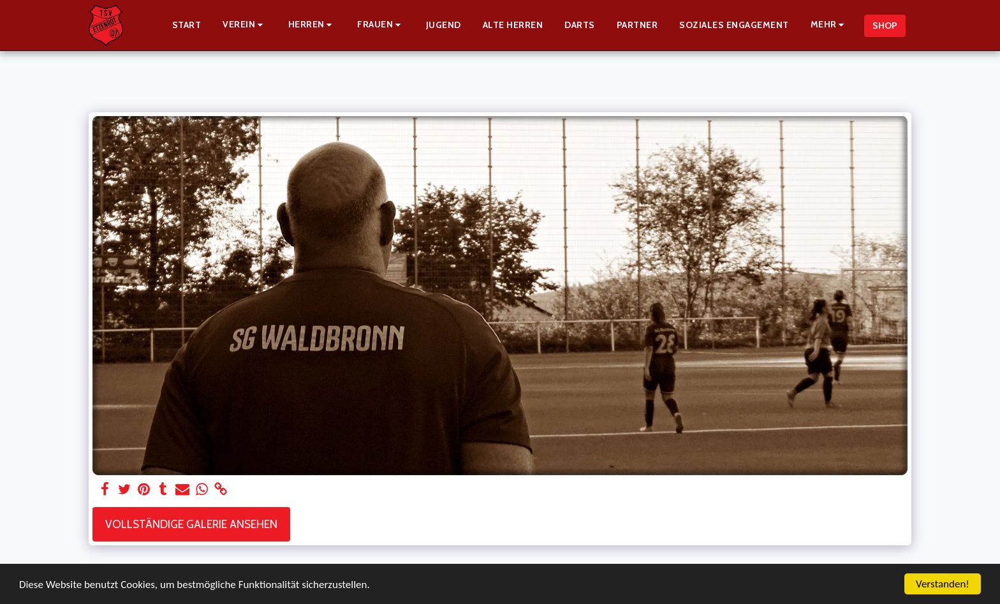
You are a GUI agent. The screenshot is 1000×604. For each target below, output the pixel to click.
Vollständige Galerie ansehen (191, 524)
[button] (244, 25)
